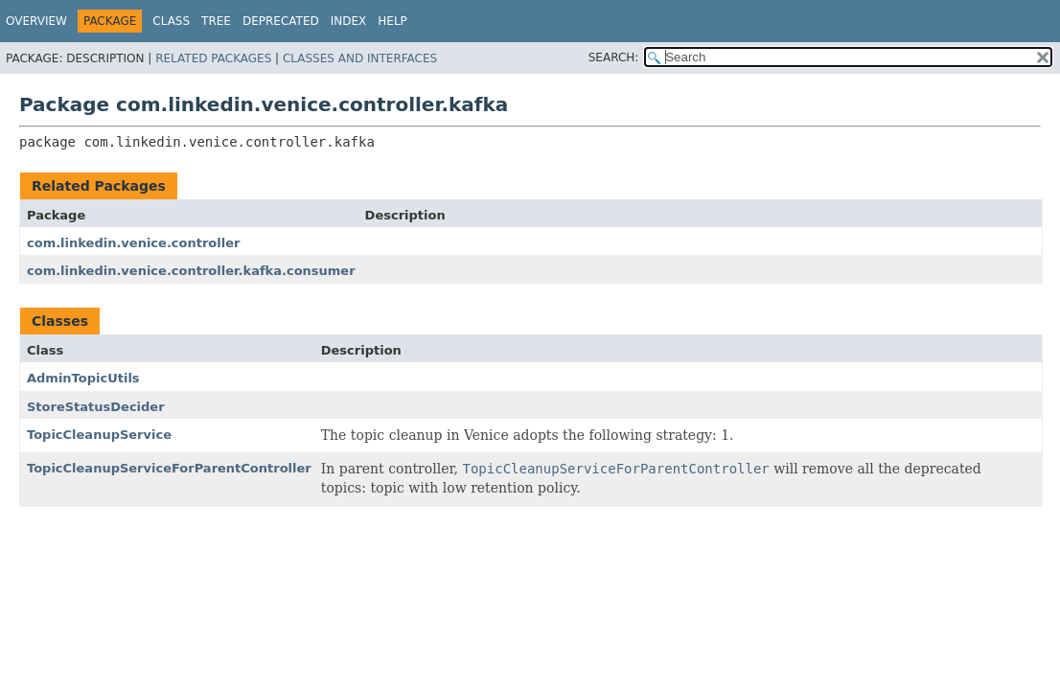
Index (349, 21)
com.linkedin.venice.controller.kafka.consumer (191, 271)
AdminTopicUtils (83, 378)
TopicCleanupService (99, 434)
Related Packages (213, 58)
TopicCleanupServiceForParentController (169, 468)
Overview (36, 21)
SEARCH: (613, 57)
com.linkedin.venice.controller (133, 243)
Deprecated (280, 21)
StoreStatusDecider (96, 407)
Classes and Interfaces (360, 58)
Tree (216, 21)
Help (392, 21)
